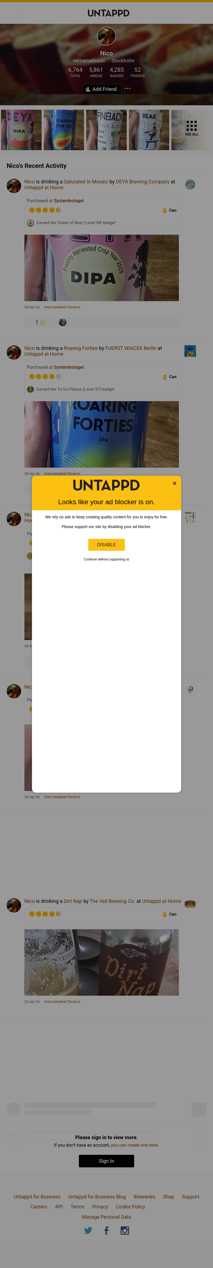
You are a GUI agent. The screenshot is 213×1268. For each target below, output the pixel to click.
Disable (106, 544)
